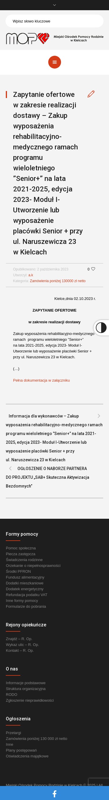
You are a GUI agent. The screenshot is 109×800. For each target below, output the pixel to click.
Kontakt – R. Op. (20, 650)
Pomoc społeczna (21, 548)
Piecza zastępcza (20, 554)
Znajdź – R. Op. (19, 639)
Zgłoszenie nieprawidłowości (30, 700)
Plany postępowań (21, 750)
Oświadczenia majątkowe (27, 756)
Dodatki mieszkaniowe (24, 583)
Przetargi (13, 733)
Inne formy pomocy (22, 600)
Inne (9, 744)
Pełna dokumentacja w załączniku (41, 380)
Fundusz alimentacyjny (25, 577)
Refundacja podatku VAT (26, 595)
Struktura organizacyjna (26, 689)
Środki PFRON (18, 571)
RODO (11, 694)
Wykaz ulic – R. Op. (22, 644)
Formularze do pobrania (26, 606)
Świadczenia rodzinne (24, 560)
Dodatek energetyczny (24, 589)
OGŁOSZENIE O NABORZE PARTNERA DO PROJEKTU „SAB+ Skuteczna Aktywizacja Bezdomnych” (47, 477)
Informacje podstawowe (26, 683)
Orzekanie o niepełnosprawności (33, 565)
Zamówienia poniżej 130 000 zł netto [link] (36, 738)
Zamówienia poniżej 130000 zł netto (57, 281)
